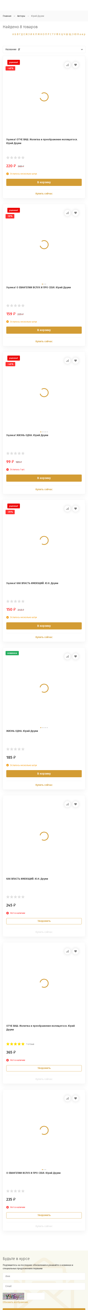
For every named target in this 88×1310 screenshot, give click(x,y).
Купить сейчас (44, 193)
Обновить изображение (15, 1302)
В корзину (44, 182)
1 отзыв (30, 1044)
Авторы (21, 16)
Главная (7, 16)
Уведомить (44, 921)
